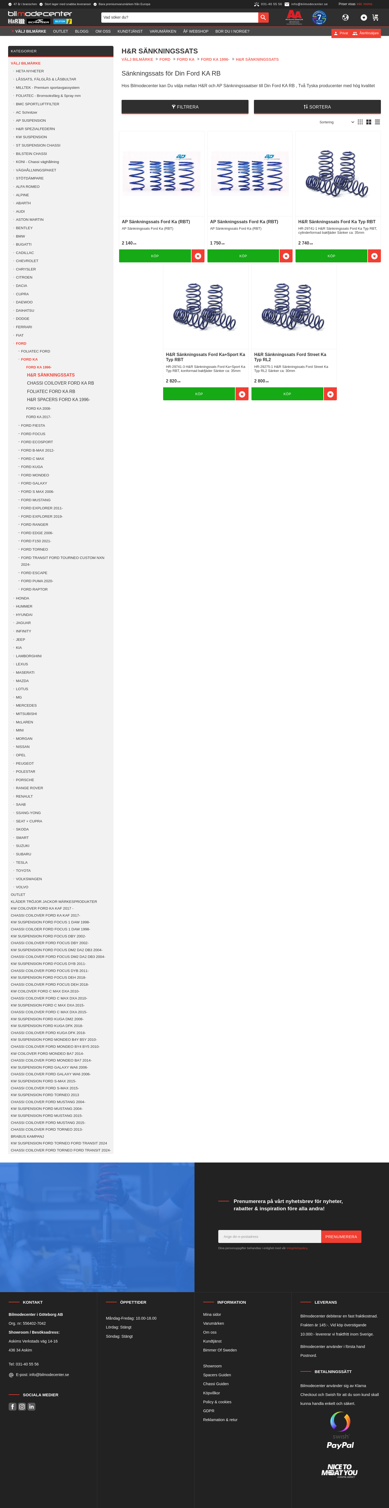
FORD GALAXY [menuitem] (34, 483)
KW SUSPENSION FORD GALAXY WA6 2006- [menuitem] (49, 1067)
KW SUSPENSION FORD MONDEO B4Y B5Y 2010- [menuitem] (54, 1040)
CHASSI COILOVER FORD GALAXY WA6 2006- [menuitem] (51, 1074)
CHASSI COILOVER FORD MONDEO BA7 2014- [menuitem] (51, 1060)
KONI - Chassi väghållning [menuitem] (37, 162)
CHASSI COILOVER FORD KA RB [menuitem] (60, 383)
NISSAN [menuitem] (23, 747)
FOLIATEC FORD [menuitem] (35, 351)
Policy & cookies (217, 1402)
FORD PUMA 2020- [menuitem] (37, 581)
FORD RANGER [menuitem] (34, 525)
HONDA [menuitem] (22, 598)
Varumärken (213, 1323)
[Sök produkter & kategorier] (179, 18)
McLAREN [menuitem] (24, 722)
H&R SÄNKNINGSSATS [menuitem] (51, 375)
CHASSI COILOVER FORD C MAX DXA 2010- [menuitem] (49, 998)
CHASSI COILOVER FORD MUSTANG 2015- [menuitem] (48, 1123)
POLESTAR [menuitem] (25, 772)
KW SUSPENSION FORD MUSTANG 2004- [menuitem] (47, 1109)
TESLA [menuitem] (22, 862)
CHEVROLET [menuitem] (27, 261)
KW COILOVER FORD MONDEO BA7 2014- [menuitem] (47, 1054)
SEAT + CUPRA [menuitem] (29, 821)
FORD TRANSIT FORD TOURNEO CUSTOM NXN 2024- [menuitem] (62, 561)
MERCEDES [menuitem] (26, 705)
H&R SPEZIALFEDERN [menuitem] (35, 129)
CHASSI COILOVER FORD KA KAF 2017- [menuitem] (45, 915)
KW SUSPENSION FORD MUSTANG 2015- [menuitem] (47, 1116)
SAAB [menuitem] (21, 804)
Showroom (212, 1366)
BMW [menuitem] (20, 236)
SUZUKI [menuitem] (22, 846)
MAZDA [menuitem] (22, 681)
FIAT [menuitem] (20, 335)
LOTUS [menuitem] (22, 689)
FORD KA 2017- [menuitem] (38, 417)
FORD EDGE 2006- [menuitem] (37, 533)
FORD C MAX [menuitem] (32, 459)
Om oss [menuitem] (102, 33)
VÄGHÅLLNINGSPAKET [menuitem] (36, 170)
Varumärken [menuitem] (163, 33)
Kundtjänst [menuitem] (130, 33)
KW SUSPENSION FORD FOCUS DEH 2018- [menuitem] (48, 977)
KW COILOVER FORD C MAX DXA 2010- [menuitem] (45, 991)
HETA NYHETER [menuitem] (30, 71)
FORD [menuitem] (21, 343)
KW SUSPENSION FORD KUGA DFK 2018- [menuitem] (47, 1026)
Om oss (210, 1332)
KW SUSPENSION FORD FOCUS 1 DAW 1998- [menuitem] (50, 922)
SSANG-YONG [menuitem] (28, 813)
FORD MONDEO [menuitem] (35, 475)
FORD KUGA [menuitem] (32, 467)
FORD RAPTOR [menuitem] (34, 589)
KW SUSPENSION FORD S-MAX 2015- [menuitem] (43, 1081)
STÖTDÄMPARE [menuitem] (29, 178)
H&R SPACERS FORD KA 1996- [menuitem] (58, 399)
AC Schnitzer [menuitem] (26, 112)
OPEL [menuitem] (21, 755)
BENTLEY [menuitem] (24, 228)
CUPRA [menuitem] (22, 294)
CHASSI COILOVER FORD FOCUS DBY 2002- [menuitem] (50, 943)
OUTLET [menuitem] (60, 33)
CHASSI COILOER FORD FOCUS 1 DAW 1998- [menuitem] (50, 929)
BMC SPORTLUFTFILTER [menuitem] (37, 104)
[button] (364, 18)
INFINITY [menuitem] (23, 631)
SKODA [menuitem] (22, 829)
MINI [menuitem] (20, 730)
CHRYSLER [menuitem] (26, 269)
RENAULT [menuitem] (24, 796)
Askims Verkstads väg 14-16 (33, 1341)
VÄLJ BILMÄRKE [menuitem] (30, 33)
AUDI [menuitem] (20, 211)
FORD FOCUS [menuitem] (33, 434)
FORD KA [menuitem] (29, 359)
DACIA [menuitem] (21, 286)
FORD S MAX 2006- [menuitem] (37, 492)
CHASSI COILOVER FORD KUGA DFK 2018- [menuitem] (48, 1033)
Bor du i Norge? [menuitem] (232, 33)
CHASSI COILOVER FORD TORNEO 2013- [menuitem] (47, 1129)
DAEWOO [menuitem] (24, 302)
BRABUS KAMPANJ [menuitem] (27, 1136)
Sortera (320, 107)
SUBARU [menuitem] (23, 854)
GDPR (208, 1411)
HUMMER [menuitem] (24, 606)
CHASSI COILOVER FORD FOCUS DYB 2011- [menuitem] (50, 971)
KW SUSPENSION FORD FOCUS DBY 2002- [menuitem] (48, 936)
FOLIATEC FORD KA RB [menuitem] (51, 391)
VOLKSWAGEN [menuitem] (29, 879)
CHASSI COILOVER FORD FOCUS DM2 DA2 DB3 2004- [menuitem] (58, 957)
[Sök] (263, 18)
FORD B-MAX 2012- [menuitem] (38, 450)
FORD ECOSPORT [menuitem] (37, 442)
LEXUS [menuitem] (22, 664)
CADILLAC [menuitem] (25, 253)
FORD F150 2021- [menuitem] (36, 541)
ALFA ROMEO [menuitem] (28, 187)
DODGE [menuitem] (22, 319)
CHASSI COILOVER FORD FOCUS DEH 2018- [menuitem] (50, 984)
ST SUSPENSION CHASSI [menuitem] (38, 145)
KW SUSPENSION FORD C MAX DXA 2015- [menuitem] (48, 1005)
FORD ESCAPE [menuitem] (34, 573)
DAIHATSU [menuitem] (25, 311)
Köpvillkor (211, 1393)
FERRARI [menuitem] (24, 327)
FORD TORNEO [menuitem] (34, 549)
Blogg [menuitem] (82, 33)
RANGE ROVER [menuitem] (29, 788)
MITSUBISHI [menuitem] (26, 714)
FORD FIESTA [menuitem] (33, 425)
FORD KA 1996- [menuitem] (39, 367)
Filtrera (188, 107)
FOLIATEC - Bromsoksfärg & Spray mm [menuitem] (48, 96)
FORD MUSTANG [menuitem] (36, 500)
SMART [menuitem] (22, 838)
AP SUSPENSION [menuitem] (31, 120)
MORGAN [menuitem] (24, 739)
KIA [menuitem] (19, 648)
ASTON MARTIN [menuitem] (29, 220)
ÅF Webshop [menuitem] (196, 33)
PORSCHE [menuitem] (25, 780)
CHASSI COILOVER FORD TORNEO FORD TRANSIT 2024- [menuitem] (61, 1150)
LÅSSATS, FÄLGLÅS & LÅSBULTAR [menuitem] (46, 79)
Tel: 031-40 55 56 (24, 1364)
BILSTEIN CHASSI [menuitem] (31, 154)
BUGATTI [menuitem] (24, 244)
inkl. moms (364, 4)
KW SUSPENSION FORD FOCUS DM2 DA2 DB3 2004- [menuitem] (57, 950)
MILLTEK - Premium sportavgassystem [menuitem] (47, 88)
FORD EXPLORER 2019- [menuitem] (42, 516)
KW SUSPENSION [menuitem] (31, 137)
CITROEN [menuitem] (24, 277)
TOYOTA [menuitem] (23, 871)
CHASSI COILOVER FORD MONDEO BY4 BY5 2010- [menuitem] (55, 1047)
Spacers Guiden (217, 1375)
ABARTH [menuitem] (23, 203)
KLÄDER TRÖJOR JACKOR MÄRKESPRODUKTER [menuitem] (54, 902)
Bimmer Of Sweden (220, 1350)
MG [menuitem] (19, 697)
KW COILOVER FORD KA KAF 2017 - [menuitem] (42, 908)
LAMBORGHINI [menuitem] (29, 656)
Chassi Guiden (216, 1384)
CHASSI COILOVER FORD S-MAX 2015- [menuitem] (45, 1088)
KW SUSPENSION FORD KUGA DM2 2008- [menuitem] (47, 1019)
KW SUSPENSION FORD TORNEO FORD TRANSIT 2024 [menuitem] (59, 1143)
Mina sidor (212, 1314)
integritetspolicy (297, 1248)
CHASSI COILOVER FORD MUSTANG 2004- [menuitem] (48, 1102)
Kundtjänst (212, 1341)
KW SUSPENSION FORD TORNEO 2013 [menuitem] (45, 1095)
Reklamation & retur (220, 1420)
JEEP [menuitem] (20, 640)
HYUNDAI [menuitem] (24, 615)
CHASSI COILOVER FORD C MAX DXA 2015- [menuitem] (49, 1012)
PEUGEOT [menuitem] (25, 763)
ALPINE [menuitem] (22, 195)
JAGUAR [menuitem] (23, 623)
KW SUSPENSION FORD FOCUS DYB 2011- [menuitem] (48, 964)
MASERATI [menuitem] (25, 672)
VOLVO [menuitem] (22, 887)
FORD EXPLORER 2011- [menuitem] (42, 508)
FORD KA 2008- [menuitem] (38, 408)
